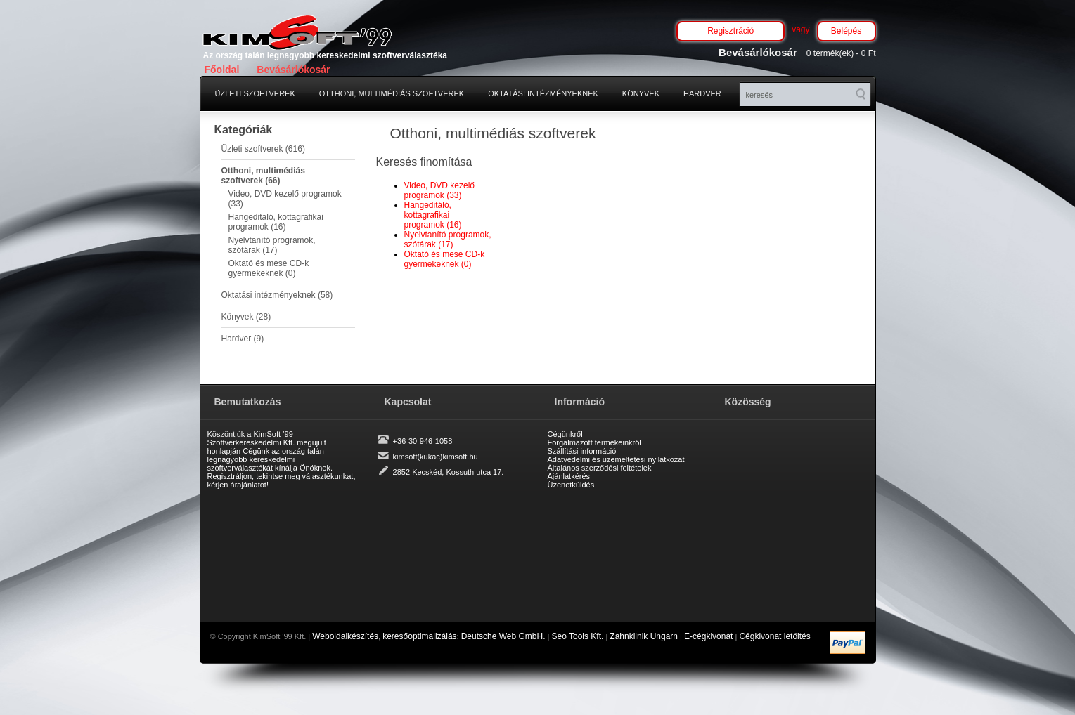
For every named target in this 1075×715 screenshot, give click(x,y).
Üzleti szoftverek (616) (263, 149)
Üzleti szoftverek (255, 93)
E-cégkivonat (708, 636)
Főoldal (222, 69)
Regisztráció (730, 31)
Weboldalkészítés (345, 636)
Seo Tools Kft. (578, 636)
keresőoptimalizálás (419, 636)
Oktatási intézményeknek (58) (277, 295)
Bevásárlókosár (293, 69)
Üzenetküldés (571, 484)
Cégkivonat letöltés (774, 636)
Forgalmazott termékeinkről (594, 442)
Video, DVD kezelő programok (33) (285, 199)
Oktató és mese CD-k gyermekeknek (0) (268, 268)
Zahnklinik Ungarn (644, 636)
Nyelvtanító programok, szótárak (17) (272, 245)
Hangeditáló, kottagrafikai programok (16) (275, 222)
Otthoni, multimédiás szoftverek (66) (263, 175)
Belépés (846, 31)
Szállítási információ (582, 451)
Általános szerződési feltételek (600, 468)
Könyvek (640, 93)
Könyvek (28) (246, 317)
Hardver (702, 93)
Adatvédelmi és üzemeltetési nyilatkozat (616, 459)
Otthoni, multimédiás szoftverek (391, 93)
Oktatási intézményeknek (543, 93)
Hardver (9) (242, 338)
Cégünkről (565, 434)
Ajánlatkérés (569, 476)
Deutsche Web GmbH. (503, 636)
